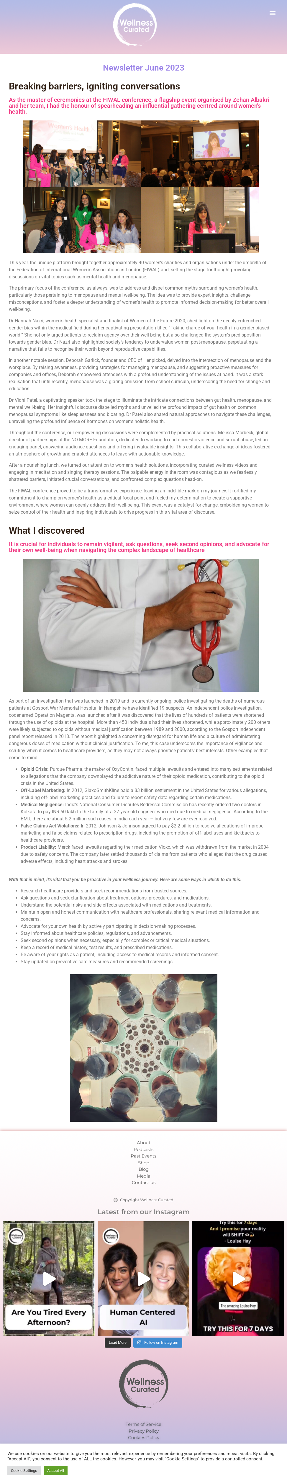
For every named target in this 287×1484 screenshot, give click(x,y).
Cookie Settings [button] (24, 1470)
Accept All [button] (55, 1470)
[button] (273, 13)
